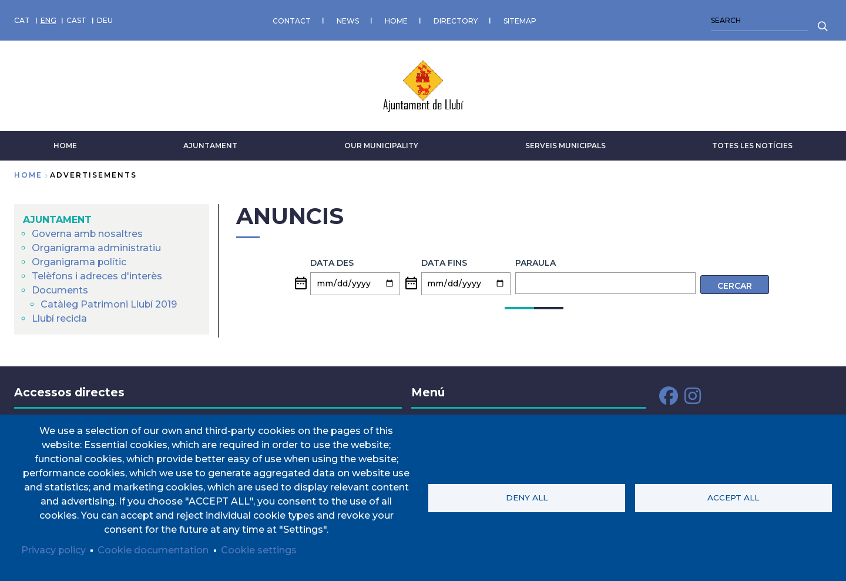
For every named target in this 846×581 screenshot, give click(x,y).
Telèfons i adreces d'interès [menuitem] (97, 276)
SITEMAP (519, 20)
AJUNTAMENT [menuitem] (57, 219)
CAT (22, 20)
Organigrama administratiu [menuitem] (96, 247)
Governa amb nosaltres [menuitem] (87, 233)
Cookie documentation (153, 550)
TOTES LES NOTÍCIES (752, 145)
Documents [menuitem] (60, 290)
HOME (396, 20)
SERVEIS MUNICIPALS (565, 145)
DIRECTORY (456, 20)
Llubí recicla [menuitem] (60, 318)
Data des (332, 263)
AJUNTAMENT (210, 145)
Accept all (733, 497)
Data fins (444, 263)
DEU (105, 20)
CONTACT (292, 20)
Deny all (527, 497)
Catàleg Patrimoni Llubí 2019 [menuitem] (109, 304)
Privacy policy (53, 550)
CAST (76, 20)
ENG (48, 20)
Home (28, 175)
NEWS (348, 20)
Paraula (535, 263)
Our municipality (381, 145)
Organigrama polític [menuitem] (79, 262)
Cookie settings (259, 550)
